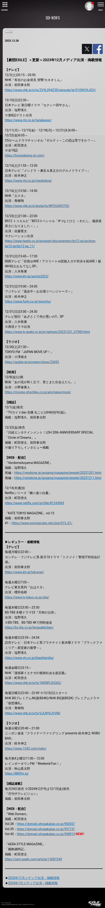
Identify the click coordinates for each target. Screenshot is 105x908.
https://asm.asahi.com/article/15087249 (33, 859)
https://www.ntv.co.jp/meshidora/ (28, 180)
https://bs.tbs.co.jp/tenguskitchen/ (29, 627)
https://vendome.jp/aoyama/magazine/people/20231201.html (57, 472)
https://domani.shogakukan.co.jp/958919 (46, 834)
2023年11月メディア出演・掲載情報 (33, 878)
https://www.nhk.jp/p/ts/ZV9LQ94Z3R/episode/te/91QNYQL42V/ (50, 90)
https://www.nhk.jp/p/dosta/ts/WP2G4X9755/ (37, 206)
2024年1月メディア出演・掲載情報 (33, 883)
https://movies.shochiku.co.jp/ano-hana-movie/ (38, 392)
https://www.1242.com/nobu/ (25, 748)
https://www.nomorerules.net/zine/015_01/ (42, 523)
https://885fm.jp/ (17, 773)
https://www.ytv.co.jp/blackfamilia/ (29, 658)
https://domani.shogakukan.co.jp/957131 (46, 829)
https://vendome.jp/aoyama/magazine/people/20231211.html (57, 478)
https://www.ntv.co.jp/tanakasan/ (28, 120)
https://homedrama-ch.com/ (25, 155)
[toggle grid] (4, 4)
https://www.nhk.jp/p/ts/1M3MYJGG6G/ (33, 683)
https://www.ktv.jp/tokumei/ (24, 572)
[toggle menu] (100, 4)
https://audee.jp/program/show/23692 (32, 362)
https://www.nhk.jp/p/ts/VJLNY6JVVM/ (33, 713)
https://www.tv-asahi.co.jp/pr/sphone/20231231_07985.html (47, 332)
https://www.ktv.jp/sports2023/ (27, 276)
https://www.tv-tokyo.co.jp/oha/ (27, 597)
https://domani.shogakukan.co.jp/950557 (46, 824)
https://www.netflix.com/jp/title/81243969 (34, 503)
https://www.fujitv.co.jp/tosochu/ (28, 301)
